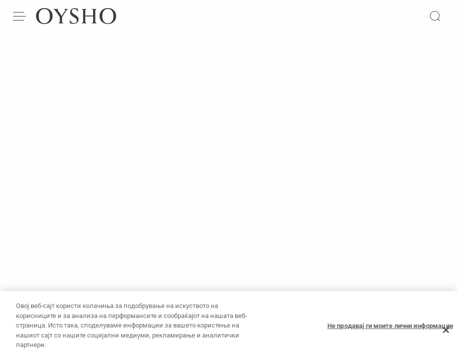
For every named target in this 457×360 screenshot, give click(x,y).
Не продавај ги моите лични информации (390, 329)
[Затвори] (446, 333)
